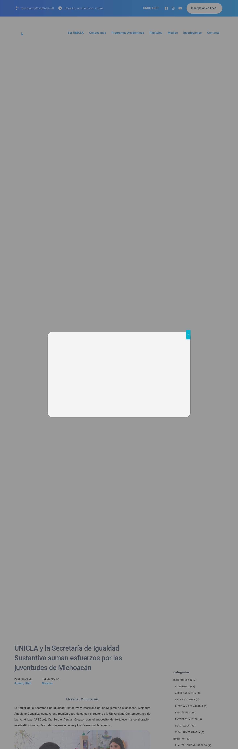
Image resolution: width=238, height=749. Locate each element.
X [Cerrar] (188, 334)
